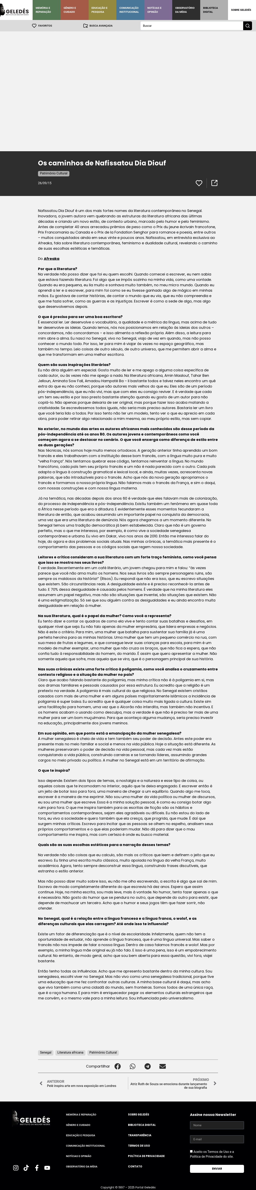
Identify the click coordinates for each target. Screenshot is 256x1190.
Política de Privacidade (146, 1156)
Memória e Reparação (43, 9)
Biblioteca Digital (210, 9)
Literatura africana (70, 1052)
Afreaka (51, 258)
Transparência (139, 1135)
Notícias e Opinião (154, 9)
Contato (135, 1166)
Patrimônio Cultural (53, 173)
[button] (117, 1066)
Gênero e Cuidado (70, 9)
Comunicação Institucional (129, 9)
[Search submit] (247, 25)
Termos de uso (139, 1145)
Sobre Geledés (241, 9)
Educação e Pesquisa (100, 9)
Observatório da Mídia (185, 9)
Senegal (45, 1052)
